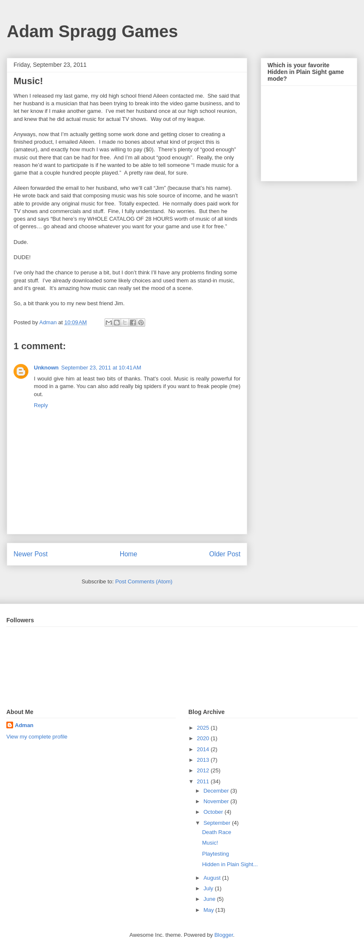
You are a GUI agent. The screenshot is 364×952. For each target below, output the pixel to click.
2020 (204, 738)
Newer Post (31, 554)
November (217, 801)
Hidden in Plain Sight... (230, 864)
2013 (204, 760)
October (214, 812)
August (213, 878)
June (210, 899)
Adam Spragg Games (92, 31)
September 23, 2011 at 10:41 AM (101, 367)
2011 (204, 781)
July (209, 888)
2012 (204, 770)
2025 (204, 728)
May (209, 910)
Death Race (216, 832)
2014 (204, 749)
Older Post (224, 554)
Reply (41, 405)
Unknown (46, 367)
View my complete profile (36, 736)
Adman (24, 725)
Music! (210, 843)
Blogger (223, 935)
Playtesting (215, 854)
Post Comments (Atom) (143, 581)
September (218, 823)
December (217, 791)
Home (129, 554)
